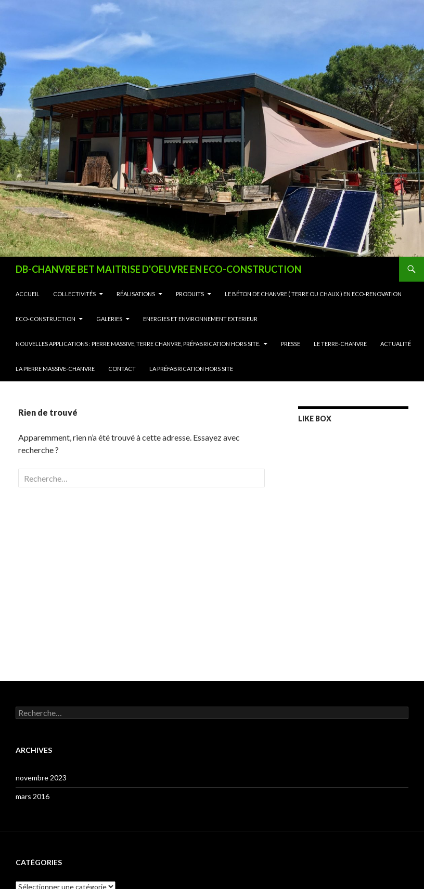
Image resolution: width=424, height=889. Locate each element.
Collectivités (74, 293)
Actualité (395, 343)
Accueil (28, 293)
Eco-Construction (45, 318)
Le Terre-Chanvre (340, 343)
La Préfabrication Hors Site (191, 368)
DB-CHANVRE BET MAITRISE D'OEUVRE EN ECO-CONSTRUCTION (158, 269)
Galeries (109, 318)
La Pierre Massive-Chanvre (55, 368)
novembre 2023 (41, 777)
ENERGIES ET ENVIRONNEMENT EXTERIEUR (200, 318)
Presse (290, 343)
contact (122, 368)
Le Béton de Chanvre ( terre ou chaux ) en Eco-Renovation (313, 293)
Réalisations (136, 293)
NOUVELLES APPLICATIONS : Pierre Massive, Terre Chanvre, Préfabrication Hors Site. (138, 343)
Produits (190, 293)
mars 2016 (32, 796)
